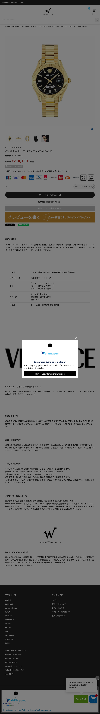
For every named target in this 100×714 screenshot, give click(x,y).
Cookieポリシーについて (14, 666)
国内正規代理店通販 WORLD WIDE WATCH (17, 26)
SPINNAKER (9, 620)
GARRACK (9, 604)
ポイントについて (58, 608)
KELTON (8, 627)
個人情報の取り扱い (12, 658)
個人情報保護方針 (11, 662)
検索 (97, 20)
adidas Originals (11, 608)
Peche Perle (9, 635)
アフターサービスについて (61, 612)
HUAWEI (8, 624)
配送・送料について (59, 604)
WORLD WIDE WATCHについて (16, 651)
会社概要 (8, 674)
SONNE (7, 643)
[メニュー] (4, 12)
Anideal (8, 600)
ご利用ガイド (56, 600)
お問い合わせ (60, 696)
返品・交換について (59, 616)
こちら (22, 450)
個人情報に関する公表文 (13, 655)
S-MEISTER (9, 639)
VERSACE (8, 616)
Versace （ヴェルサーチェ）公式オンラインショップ (46, 26)
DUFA (7, 631)
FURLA (7, 612)
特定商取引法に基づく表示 (14, 670)
